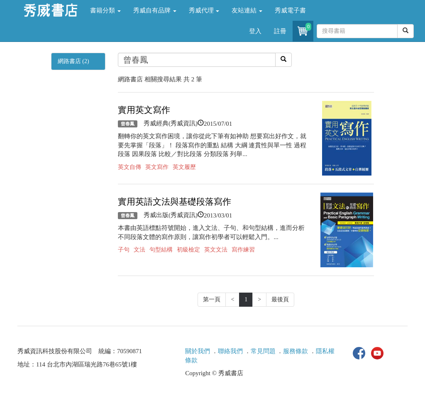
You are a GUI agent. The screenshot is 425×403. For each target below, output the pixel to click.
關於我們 (197, 351)
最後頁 (280, 299)
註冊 (280, 31)
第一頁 (211, 299)
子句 (123, 250)
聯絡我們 (230, 351)
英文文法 (215, 250)
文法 (139, 250)
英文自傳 (129, 167)
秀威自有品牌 (154, 10)
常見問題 (263, 351)
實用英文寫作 (144, 110)
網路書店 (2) (73, 61)
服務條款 (295, 351)
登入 (255, 31)
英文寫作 (157, 167)
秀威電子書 (290, 10)
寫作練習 (243, 250)
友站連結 (247, 10)
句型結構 (161, 250)
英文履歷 (184, 167)
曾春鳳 (127, 123)
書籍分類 (105, 10)
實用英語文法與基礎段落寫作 (174, 202)
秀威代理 (204, 10)
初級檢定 (188, 250)
